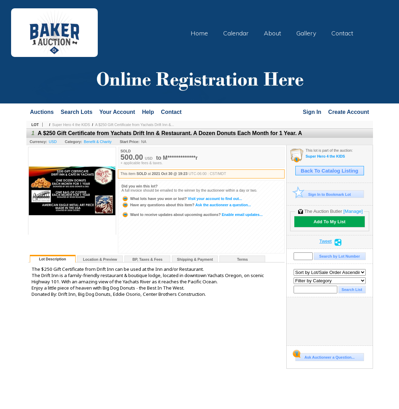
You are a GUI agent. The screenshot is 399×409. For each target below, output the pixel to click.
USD (53, 142)
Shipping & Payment (195, 259)
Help (148, 112)
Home (199, 33)
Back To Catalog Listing (329, 171)
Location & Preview (100, 259)
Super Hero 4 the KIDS (71, 125)
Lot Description (52, 259)
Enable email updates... (192, 214)
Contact (342, 33)
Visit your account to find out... (182, 199)
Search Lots (77, 112)
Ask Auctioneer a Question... (325, 356)
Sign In (312, 112)
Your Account (117, 112)
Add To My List (329, 221)
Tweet (325, 241)
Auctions (42, 112)
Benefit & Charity (98, 142)
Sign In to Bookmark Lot (323, 194)
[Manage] (353, 211)
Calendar (236, 33)
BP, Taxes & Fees (147, 259)
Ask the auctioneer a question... (186, 205)
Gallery (306, 33)
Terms (242, 259)
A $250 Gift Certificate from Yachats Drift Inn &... (134, 125)
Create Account (348, 112)
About (272, 33)
